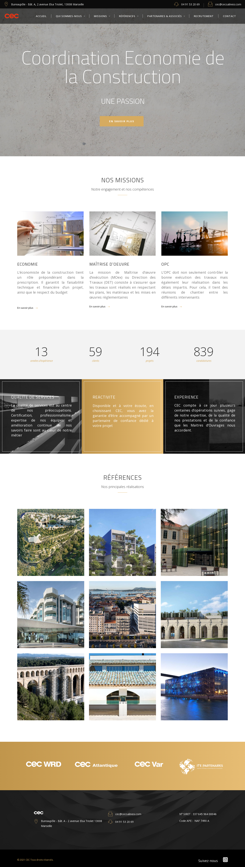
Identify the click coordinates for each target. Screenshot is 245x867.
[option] (43, 766)
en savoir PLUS (121, 121)
